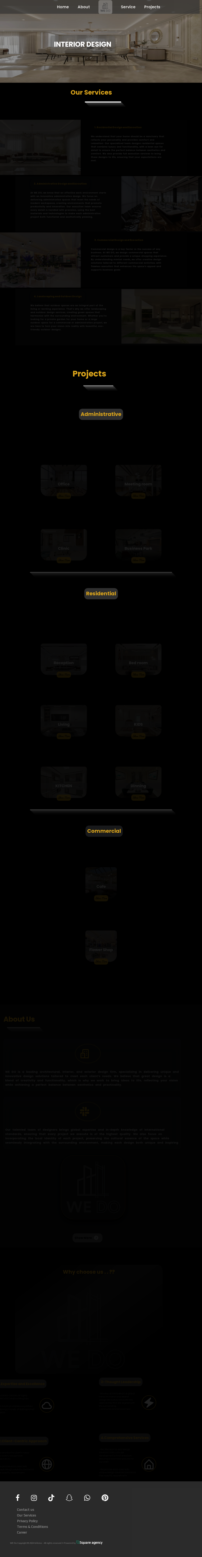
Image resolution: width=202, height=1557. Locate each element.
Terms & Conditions (32, 1526)
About (82, 7)
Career (22, 1532)
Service (126, 7)
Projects (150, 7)
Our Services (26, 1515)
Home (61, 7)
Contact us (25, 1509)
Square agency (89, 1542)
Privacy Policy (27, 1521)
